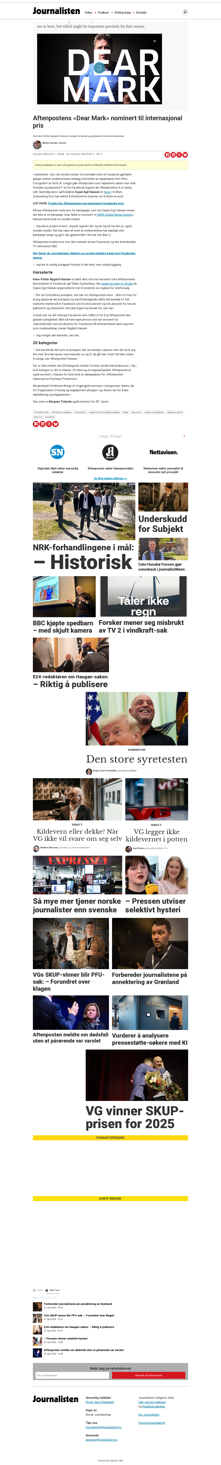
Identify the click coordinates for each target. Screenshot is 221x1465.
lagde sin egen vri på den (117, 283)
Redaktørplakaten (153, 1406)
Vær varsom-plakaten (152, 1402)
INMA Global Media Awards (115, 214)
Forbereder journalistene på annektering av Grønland (78, 1304)
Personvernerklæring (151, 1423)
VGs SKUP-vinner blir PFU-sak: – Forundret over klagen (79, 1315)
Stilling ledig (123, 12)
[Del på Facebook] (167, 155)
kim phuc (136, 412)
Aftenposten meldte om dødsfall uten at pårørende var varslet (84, 1350)
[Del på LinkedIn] (173, 155)
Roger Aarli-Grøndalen (100, 1402)
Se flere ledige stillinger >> (110, 478)
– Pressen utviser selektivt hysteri (66, 1338)
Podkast (103, 12)
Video (88, 12)
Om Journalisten (148, 1414)
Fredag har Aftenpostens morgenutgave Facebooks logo (86, 203)
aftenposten (41, 412)
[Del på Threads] (179, 155)
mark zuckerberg (154, 412)
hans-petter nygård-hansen (104, 412)
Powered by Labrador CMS (110, 1460)
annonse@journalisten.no (101, 1439)
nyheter (50, 417)
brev (107, 192)
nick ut (38, 417)
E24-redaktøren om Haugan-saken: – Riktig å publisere (79, 1327)
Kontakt (141, 12)
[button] (184, 436)
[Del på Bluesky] (185, 155)
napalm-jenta (175, 412)
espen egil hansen (61, 412)
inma (125, 412)
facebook (80, 412)
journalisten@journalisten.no (103, 1427)
